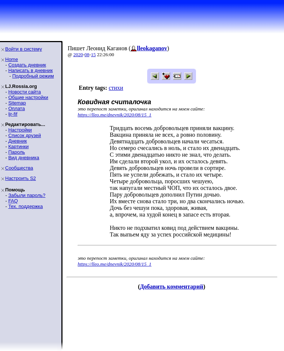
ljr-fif (12, 114)
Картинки (18, 146)
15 (93, 54)
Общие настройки (28, 97)
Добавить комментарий (171, 286)
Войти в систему (23, 49)
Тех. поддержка (25, 206)
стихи (116, 88)
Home (11, 59)
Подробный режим (33, 76)
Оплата (16, 108)
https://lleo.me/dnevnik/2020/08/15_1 (115, 114)
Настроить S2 (20, 178)
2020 (78, 54)
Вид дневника (23, 157)
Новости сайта (24, 92)
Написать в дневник (30, 70)
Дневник (17, 141)
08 (87, 54)
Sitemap (17, 103)
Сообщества (19, 168)
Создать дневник (27, 65)
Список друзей (24, 135)
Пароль (16, 152)
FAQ (13, 201)
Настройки (20, 130)
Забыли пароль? (26, 195)
